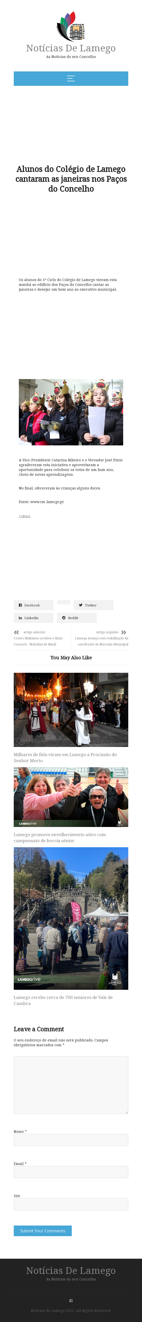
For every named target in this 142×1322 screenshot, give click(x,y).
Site (17, 1195)
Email (20, 1163)
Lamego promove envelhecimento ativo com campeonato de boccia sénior (60, 837)
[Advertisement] (55, 124)
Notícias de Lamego (71, 47)
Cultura (24, 516)
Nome (20, 1131)
